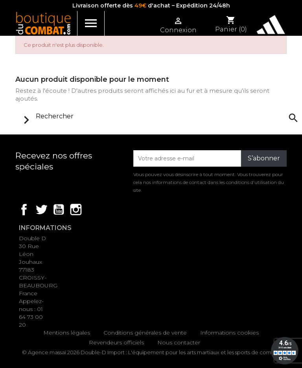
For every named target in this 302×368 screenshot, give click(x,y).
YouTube (58, 209)
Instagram (76, 209)
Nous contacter (178, 342)
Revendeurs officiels (116, 342)
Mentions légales (66, 332)
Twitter (41, 209)
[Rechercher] (158, 116)
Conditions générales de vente (145, 332)
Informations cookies (229, 332)
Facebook (24, 209)
